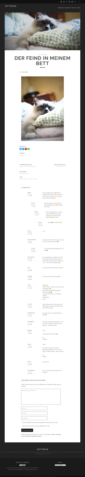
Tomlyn (35, 177)
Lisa (28, 265)
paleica (29, 229)
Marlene (30, 328)
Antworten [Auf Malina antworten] (30, 345)
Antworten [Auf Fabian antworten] (30, 193)
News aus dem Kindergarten (28, 164)
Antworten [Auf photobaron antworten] (30, 322)
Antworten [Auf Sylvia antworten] (30, 286)
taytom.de (10, 6)
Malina (29, 342)
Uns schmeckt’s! (61, 164)
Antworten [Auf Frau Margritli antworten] (30, 371)
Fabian (29, 190)
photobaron (31, 319)
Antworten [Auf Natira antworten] (30, 363)
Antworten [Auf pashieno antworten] (30, 277)
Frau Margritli (31, 368)
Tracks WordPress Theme (36, 475)
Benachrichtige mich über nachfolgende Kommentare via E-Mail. (40, 420)
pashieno (30, 274)
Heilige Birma (23, 177)
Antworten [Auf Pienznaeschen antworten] (30, 314)
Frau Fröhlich (31, 255)
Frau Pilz (30, 302)
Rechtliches (76, 6)
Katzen (30, 177)
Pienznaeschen (31, 311)
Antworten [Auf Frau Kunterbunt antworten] (30, 241)
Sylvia (29, 283)
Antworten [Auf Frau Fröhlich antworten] (30, 258)
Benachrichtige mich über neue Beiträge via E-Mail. (36, 424)
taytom (33, 201)
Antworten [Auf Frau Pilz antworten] (30, 305)
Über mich (62, 6)
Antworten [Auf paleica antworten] (30, 232)
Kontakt (68, 6)
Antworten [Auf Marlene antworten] (30, 331)
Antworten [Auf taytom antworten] (33, 204)
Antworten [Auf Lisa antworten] (30, 268)
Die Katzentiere (24, 171)
